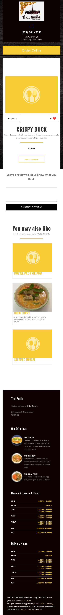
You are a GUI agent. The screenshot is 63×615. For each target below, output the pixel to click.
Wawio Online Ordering (43, 604)
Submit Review (31, 207)
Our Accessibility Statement (30, 610)
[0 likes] (53, 119)
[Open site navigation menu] (32, 26)
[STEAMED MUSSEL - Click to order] (33, 357)
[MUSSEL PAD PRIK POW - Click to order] (33, 271)
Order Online (31, 50)
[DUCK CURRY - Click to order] (33, 311)
